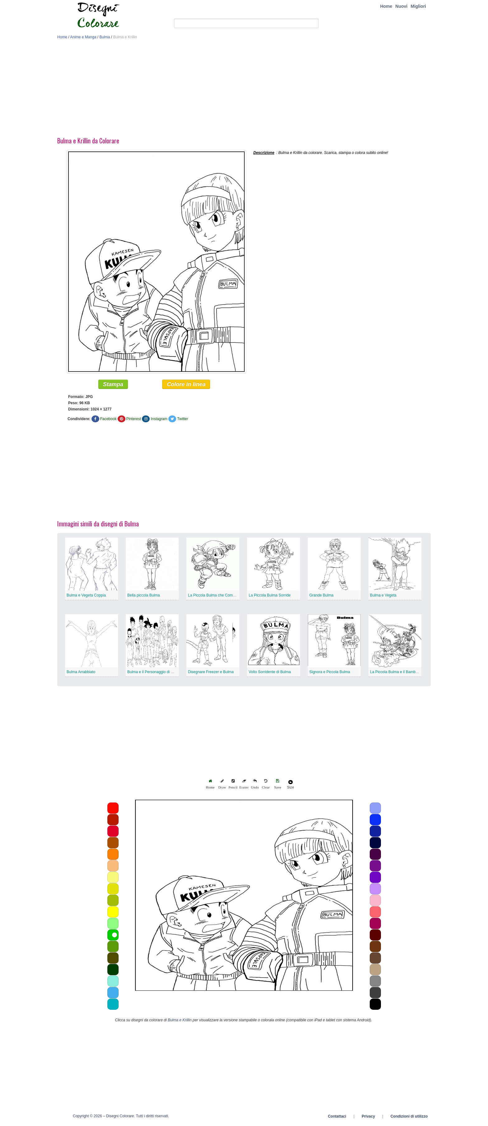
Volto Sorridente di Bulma (270, 673)
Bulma (104, 37)
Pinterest (133, 420)
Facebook (108, 420)
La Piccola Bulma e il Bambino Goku (400, 673)
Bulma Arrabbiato (81, 673)
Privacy (368, 1117)
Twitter (182, 420)
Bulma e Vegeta (383, 596)
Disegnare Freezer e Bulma (211, 673)
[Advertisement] (244, 89)
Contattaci (337, 1117)
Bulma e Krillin (180, 1021)
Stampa (113, 385)
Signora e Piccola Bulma (329, 673)
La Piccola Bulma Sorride (270, 596)
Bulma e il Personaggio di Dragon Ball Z (160, 673)
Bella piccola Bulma (143, 596)
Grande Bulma (321, 596)
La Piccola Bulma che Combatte (214, 596)
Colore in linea (186, 385)
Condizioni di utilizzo (409, 1117)
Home (386, 6)
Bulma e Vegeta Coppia (86, 596)
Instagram (159, 420)
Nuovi (401, 6)
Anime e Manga (83, 37)
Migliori (418, 6)
